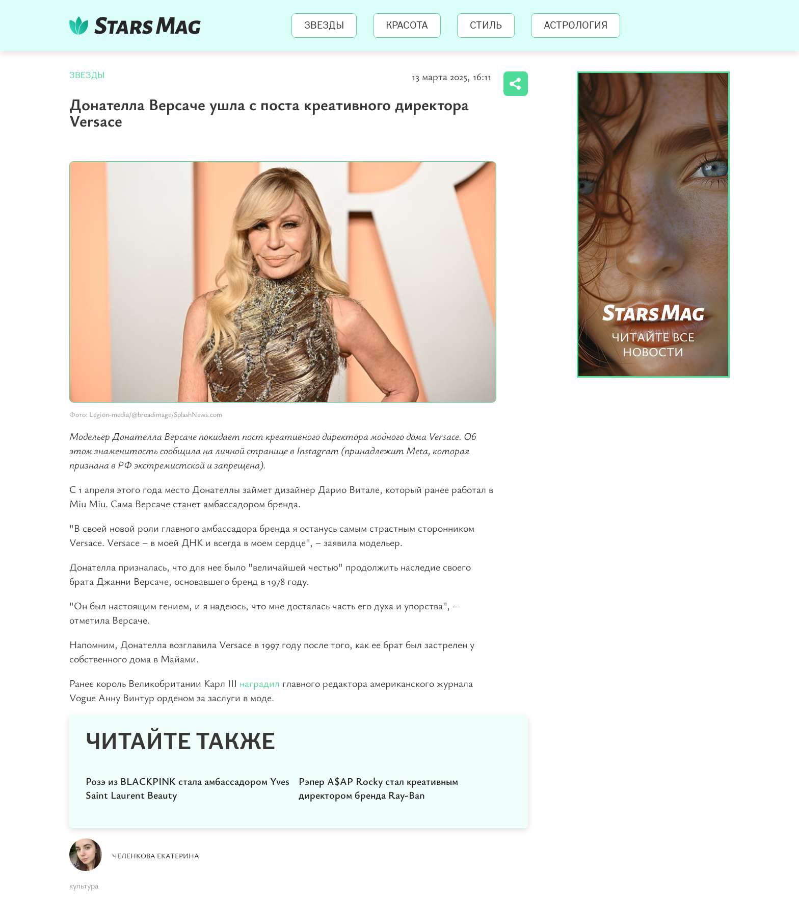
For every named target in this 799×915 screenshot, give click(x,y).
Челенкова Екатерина (155, 855)
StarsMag (137, 25)
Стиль (486, 25)
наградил (259, 683)
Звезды (324, 25)
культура (83, 885)
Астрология (575, 25)
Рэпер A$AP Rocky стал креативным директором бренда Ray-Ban (378, 788)
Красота (407, 25)
